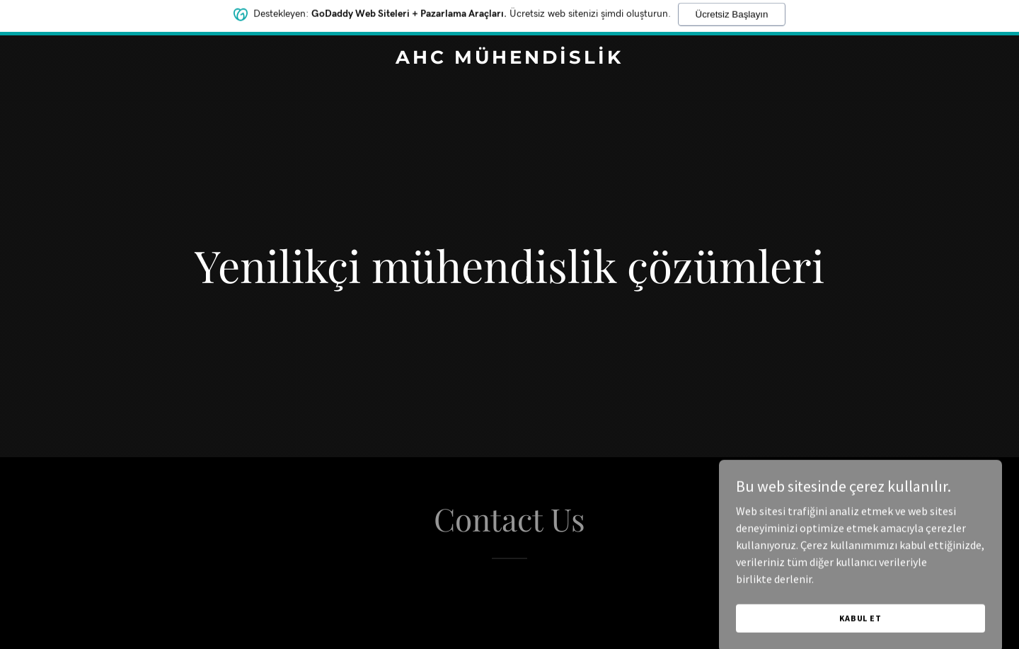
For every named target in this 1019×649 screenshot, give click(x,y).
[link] (509, 59)
